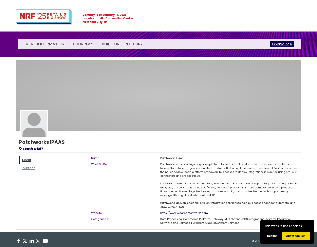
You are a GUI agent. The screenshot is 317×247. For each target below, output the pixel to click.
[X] (24, 241)
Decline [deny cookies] (272, 236)
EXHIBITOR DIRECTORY (121, 44)
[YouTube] (45, 241)
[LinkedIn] (31, 241)
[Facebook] (18, 241)
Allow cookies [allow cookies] (295, 236)
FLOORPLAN (82, 44)
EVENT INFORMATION (44, 44)
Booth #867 (31, 148)
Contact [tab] (28, 168)
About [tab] (26, 160)
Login (288, 44)
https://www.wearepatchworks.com (184, 213)
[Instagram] (38, 241)
